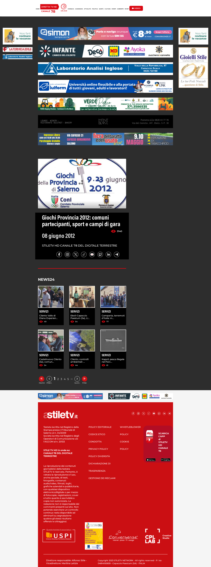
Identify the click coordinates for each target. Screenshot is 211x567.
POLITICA (95, 9)
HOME (37, 9)
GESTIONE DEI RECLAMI (102, 478)
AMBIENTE (120, 9)
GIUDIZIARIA (79, 9)
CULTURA (108, 9)
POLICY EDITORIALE (100, 427)
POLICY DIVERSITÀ (99, 456)
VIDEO (136, 8)
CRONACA (71, 9)
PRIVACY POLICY (98, 449)
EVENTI (114, 9)
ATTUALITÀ (87, 9)
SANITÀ (101, 9)
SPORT (127, 9)
